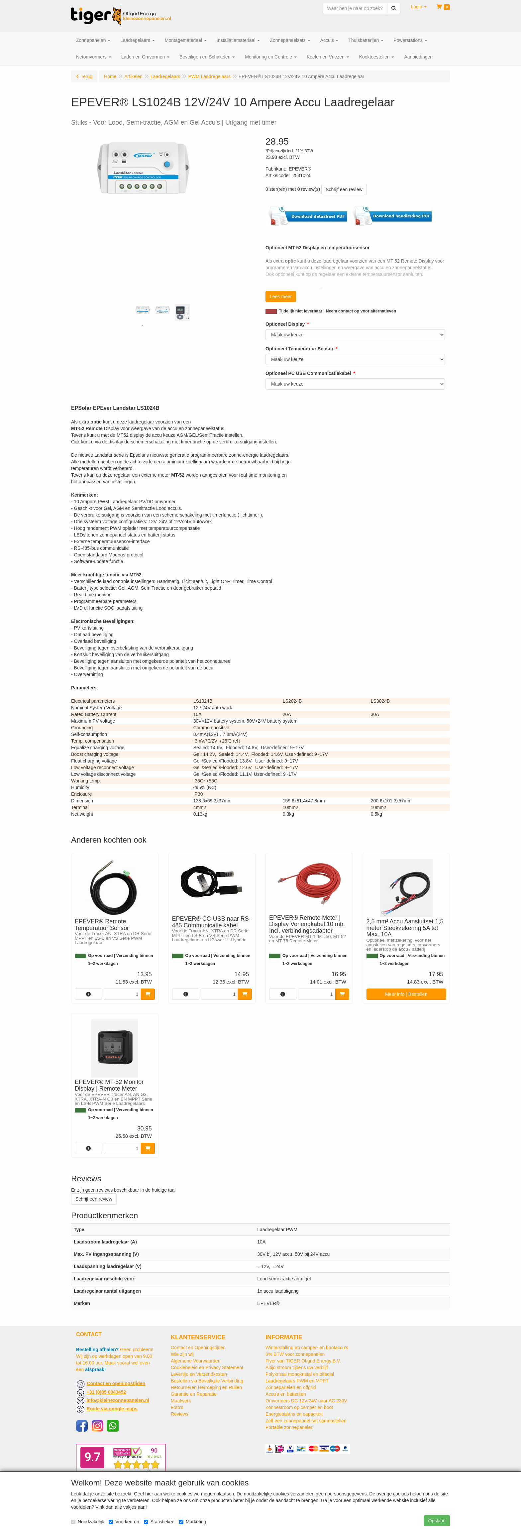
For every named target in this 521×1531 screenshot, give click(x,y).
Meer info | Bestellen (406, 994)
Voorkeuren (124, 1521)
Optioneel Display (285, 324)
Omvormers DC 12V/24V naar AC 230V (306, 1400)
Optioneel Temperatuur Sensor (299, 348)
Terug (86, 76)
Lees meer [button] (281, 296)
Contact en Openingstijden (198, 1347)
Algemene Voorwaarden (195, 1360)
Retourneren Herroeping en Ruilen (206, 1387)
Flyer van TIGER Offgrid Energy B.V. (303, 1360)
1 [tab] (142, 325)
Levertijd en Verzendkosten (199, 1374)
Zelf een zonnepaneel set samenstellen (306, 1420)
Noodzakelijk (87, 1521)
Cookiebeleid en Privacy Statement (207, 1367)
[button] (419, 6)
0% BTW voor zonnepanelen (295, 1354)
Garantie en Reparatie (194, 1394)
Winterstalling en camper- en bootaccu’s (306, 1347)
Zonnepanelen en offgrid (290, 1387)
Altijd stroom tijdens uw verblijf (296, 1367)
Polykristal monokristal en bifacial (299, 1374)
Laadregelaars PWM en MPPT (297, 1380)
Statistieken (159, 1521)
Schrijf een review (344, 189)
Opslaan (437, 1520)
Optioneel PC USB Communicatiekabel (308, 373)
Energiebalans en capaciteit (294, 1414)
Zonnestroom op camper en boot (299, 1407)
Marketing (192, 1521)
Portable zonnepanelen (289, 1427)
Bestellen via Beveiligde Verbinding (207, 1380)
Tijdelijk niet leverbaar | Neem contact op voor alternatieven (337, 311)
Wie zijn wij (182, 1354)
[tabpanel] (142, 310)
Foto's (177, 1407)
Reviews (179, 1414)
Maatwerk (181, 1400)
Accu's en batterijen (285, 1394)
